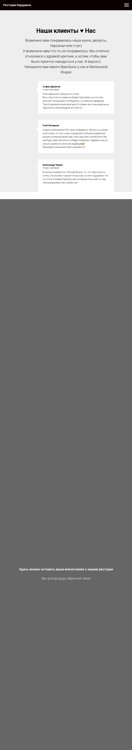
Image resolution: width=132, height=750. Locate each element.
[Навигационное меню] (126, 5)
